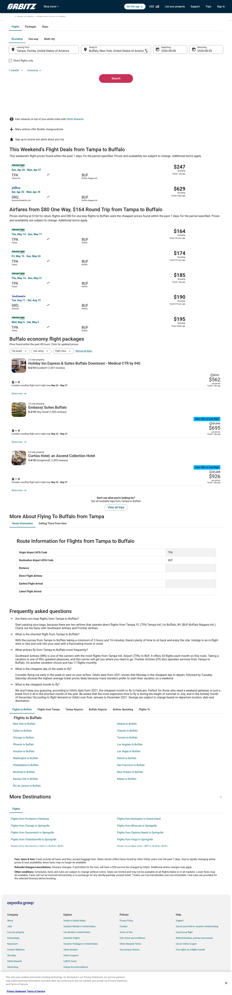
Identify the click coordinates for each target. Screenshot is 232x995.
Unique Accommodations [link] (75, 964)
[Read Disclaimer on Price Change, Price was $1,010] (200, 375)
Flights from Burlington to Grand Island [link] (139, 815)
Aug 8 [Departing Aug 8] (162, 90)
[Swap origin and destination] (83, 88)
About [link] (10, 917)
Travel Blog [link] (68, 970)
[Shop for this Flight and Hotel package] (168, 332)
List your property (175, 6)
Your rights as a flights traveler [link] (190, 947)
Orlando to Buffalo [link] (127, 727)
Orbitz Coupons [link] (70, 952)
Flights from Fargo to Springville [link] (135, 836)
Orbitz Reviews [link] (70, 947)
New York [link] (63, 17)
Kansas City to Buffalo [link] (25, 776)
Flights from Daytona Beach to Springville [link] (140, 829)
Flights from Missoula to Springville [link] (137, 822)
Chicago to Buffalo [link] (23, 734)
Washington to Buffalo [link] (25, 755)
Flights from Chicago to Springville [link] (30, 822)
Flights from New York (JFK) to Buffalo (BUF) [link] (142, 843)
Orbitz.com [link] (12, 17)
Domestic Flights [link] (71, 935)
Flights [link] (24, 17)
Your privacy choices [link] (130, 947)
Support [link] (179, 917)
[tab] (101, 66)
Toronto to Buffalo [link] (127, 734)
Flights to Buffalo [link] (79, 17)
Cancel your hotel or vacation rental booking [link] (197, 923)
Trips (208, 6)
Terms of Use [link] (126, 929)
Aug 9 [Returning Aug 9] (196, 90)
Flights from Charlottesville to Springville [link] (33, 836)
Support (195, 6)
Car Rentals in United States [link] (76, 929)
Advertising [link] (12, 964)
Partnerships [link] (13, 935)
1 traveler (186, 78)
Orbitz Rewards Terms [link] (130, 941)
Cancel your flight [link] (184, 929)
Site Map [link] (11, 952)
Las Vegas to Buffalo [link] (128, 748)
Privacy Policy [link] (126, 917)
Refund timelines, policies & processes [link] (194, 935)
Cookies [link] (123, 923)
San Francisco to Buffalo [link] (131, 762)
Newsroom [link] (12, 941)
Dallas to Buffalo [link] (22, 727)
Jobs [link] (9, 923)
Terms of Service (36, 991)
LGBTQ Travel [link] (69, 958)
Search (116, 111)
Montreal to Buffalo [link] (24, 769)
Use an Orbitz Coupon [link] (186, 941)
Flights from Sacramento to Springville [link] (32, 829)
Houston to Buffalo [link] (23, 748)
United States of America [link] (43, 17)
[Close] (226, 983)
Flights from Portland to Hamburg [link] (30, 815)
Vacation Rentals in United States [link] (79, 923)
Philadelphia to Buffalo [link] (26, 762)
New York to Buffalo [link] (24, 720)
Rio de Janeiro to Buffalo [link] (27, 782)
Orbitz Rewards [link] (14, 958)
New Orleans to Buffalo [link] (130, 769)
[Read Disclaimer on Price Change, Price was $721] (213, 305)
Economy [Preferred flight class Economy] (204, 78)
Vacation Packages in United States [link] (80, 941)
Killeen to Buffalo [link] (126, 776)
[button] (116, 794)
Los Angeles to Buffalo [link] (130, 741)
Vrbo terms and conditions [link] (132, 935)
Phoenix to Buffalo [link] (23, 741)
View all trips (116, 504)
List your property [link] (15, 929)
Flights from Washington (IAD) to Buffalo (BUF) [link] (37, 843)
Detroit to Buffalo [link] (126, 755)
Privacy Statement (16, 991)
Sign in (221, 6)
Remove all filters (84, 295)
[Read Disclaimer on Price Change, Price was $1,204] (200, 439)
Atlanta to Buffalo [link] (127, 720)
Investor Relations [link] (16, 947)
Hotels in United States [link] (74, 917)
